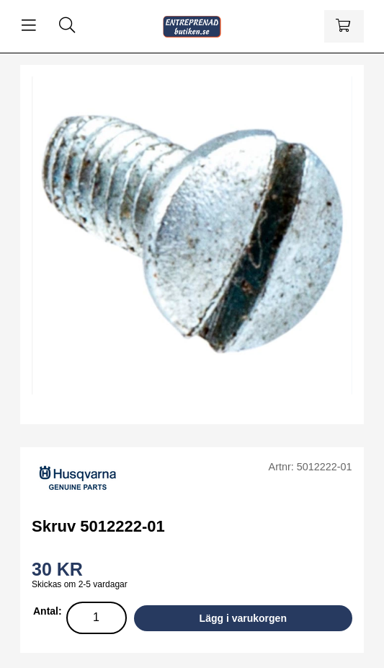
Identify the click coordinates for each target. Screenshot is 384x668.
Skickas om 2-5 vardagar (80, 584)
